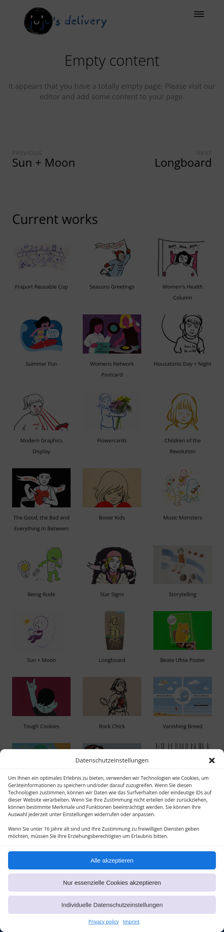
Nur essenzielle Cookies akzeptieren (112, 890)
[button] (212, 768)
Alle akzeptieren (112, 868)
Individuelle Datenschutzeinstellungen (112, 912)
